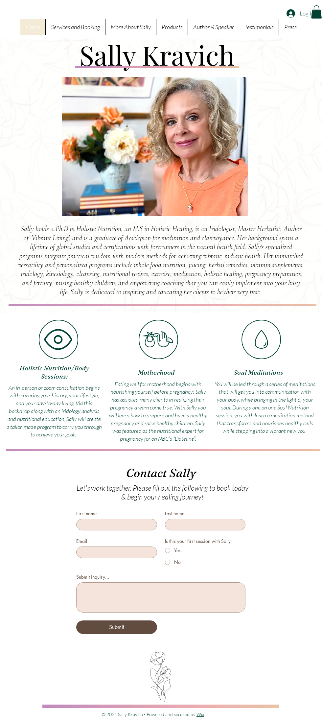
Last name (174, 513)
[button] (316, 12)
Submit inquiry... (92, 577)
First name (86, 513)
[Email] (115, 552)
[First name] (115, 524)
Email (81, 541)
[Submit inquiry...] (161, 597)
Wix (200, 714)
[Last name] (203, 524)
